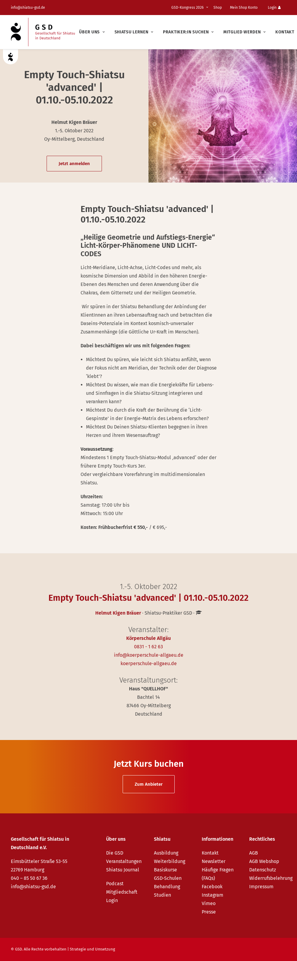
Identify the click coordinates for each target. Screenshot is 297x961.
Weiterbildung (169, 861)
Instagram (212, 895)
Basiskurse (165, 870)
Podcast (115, 883)
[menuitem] (190, 7)
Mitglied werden (244, 32)
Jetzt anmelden (74, 163)
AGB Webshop (264, 861)
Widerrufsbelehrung (270, 878)
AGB (253, 853)
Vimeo (209, 903)
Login (274, 7)
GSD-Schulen (168, 878)
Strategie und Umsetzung (92, 949)
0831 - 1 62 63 (148, 646)
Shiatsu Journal (122, 870)
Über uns (92, 32)
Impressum (261, 886)
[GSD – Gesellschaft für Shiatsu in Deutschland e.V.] (43, 32)
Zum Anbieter (149, 784)
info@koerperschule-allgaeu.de (148, 655)
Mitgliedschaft (121, 892)
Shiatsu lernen (134, 32)
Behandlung (167, 886)
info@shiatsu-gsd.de (28, 7)
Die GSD (114, 853)
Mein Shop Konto (244, 7)
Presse (209, 912)
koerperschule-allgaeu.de (149, 663)
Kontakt (284, 32)
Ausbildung (166, 853)
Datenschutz (262, 870)
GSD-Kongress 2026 (189, 7)
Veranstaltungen (124, 861)
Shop (217, 7)
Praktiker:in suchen (188, 32)
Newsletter (213, 861)
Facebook (212, 886)
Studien (162, 895)
